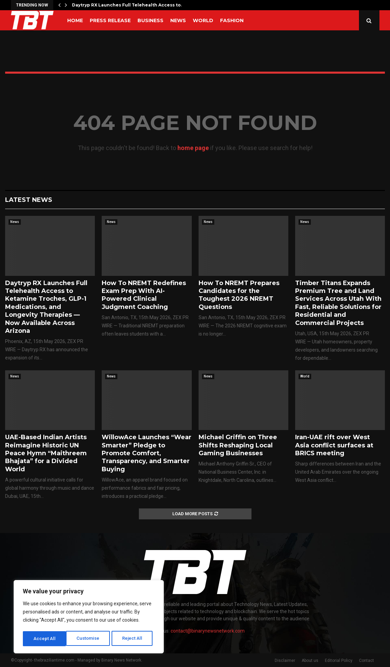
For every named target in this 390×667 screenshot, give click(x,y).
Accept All (133, 638)
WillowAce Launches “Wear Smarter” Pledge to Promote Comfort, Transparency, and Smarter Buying (146, 453)
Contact (366, 660)
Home (75, 20)
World (203, 20)
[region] (89, 617)
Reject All (90, 638)
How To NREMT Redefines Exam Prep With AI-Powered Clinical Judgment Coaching (144, 295)
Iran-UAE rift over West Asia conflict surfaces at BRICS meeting (334, 445)
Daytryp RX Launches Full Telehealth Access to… (128, 5)
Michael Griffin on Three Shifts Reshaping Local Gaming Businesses (238, 445)
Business (150, 20)
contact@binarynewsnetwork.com (208, 631)
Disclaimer (285, 660)
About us (310, 660)
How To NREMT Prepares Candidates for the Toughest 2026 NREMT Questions (239, 295)
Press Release (110, 20)
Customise (45, 638)
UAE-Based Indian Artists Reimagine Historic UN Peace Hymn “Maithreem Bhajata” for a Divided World (46, 453)
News (178, 20)
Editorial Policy (338, 660)
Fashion (232, 20)
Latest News (28, 200)
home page (193, 147)
